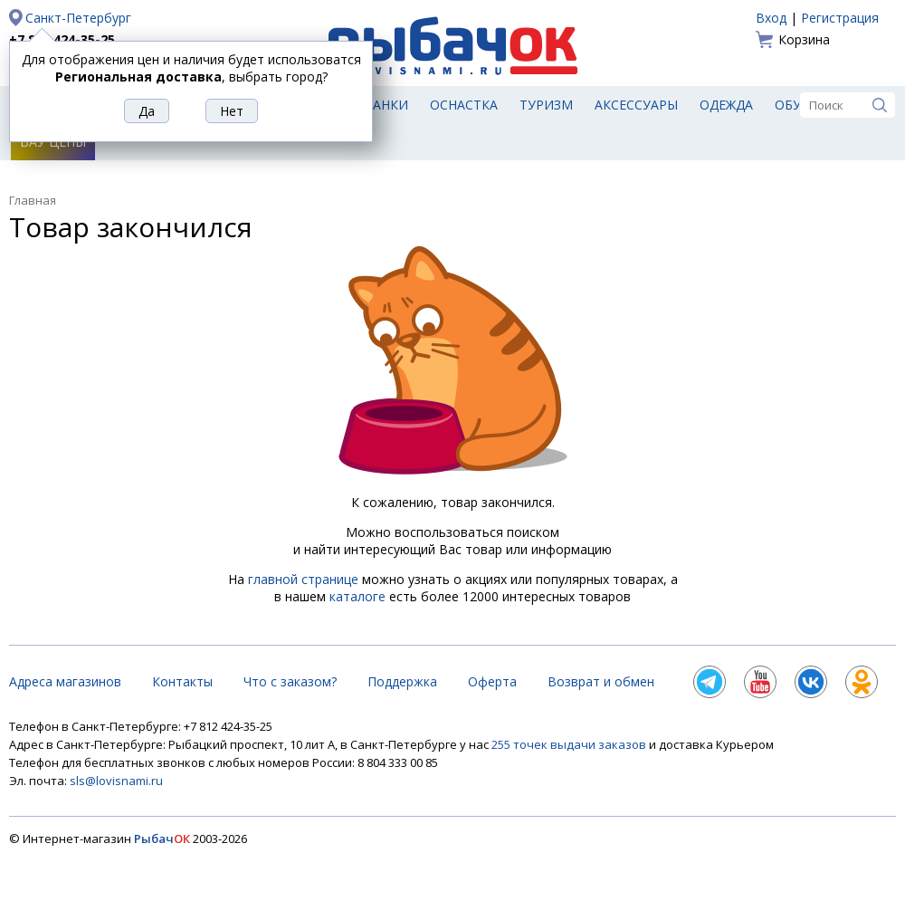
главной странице (303, 579)
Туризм (546, 104)
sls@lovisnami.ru (116, 780)
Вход (771, 17)
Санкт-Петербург (78, 17)
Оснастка (464, 104)
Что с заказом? (290, 681)
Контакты (182, 681)
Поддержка (402, 681)
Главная (32, 200)
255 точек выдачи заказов (570, 744)
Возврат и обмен (601, 681)
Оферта (492, 681)
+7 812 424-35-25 (62, 39)
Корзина (804, 39)
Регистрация (840, 17)
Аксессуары (636, 104)
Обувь (797, 104)
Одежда (726, 104)
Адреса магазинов (65, 681)
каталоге (357, 596)
